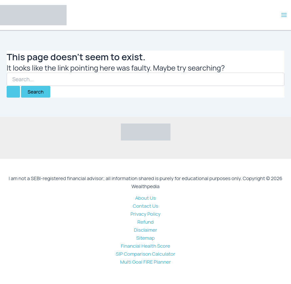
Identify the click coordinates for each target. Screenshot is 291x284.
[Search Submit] (13, 92)
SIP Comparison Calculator (145, 253)
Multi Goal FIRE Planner (145, 261)
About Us (145, 197)
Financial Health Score (145, 245)
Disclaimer (145, 229)
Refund (146, 221)
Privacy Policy (146, 213)
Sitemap (145, 237)
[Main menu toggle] (284, 15)
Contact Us (145, 205)
